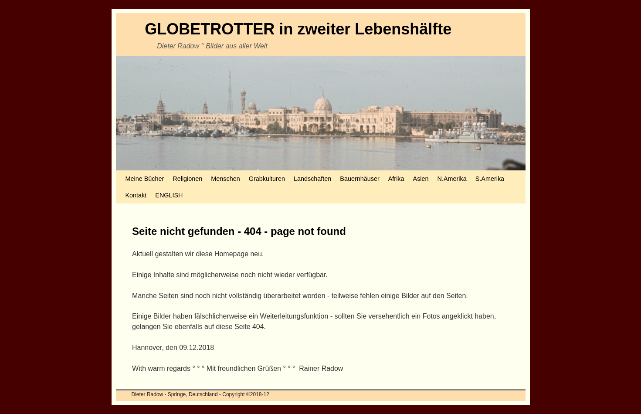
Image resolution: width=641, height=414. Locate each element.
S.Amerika (489, 178)
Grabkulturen (267, 178)
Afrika (396, 178)
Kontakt (136, 195)
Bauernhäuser (359, 178)
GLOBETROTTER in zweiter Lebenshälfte (298, 29)
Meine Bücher (144, 178)
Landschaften (312, 178)
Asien (421, 178)
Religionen (187, 178)
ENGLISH (169, 195)
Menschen (225, 178)
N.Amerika (452, 178)
